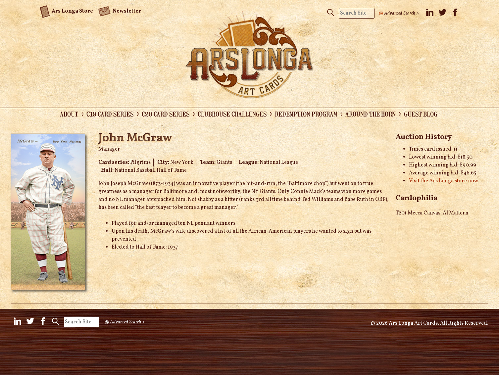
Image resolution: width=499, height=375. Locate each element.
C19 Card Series (109, 113)
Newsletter (119, 10)
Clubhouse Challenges (232, 113)
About (69, 113)
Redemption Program (306, 113)
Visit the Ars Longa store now (443, 181)
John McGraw (135, 138)
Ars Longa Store (66, 10)
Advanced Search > (401, 13)
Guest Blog (420, 113)
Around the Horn (370, 113)
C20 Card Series (165, 113)
